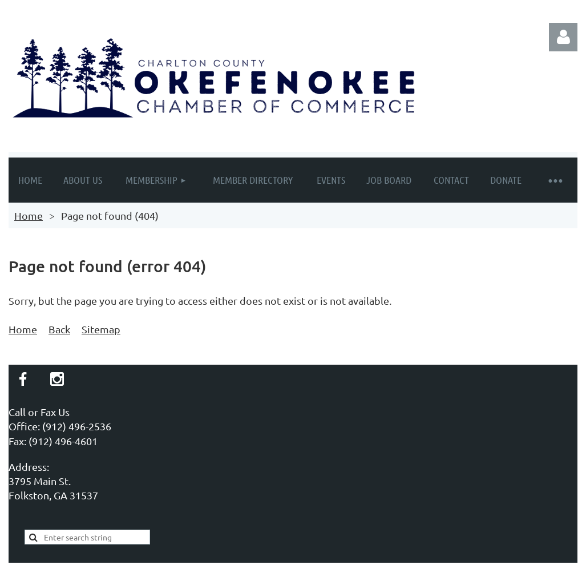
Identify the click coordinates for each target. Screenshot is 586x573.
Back (59, 329)
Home (28, 215)
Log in (563, 37)
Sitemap (101, 329)
